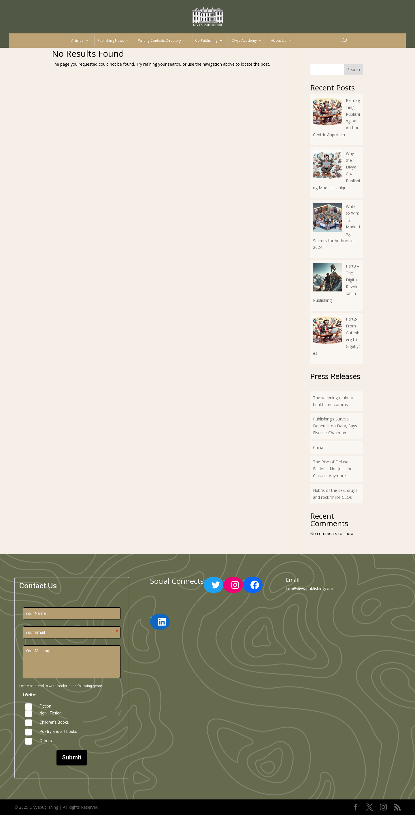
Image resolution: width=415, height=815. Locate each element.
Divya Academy (247, 40)
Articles (79, 40)
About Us (281, 40)
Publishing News (113, 40)
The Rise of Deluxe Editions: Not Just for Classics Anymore (332, 468)
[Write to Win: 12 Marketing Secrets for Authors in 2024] (327, 218)
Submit (72, 757)
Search (353, 69)
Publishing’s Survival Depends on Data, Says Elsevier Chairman (335, 425)
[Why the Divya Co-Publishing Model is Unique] (327, 165)
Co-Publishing (209, 40)
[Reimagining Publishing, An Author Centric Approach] (327, 112)
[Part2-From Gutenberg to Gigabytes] (327, 331)
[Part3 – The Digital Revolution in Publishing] (327, 278)
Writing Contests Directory (162, 40)
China (318, 447)
